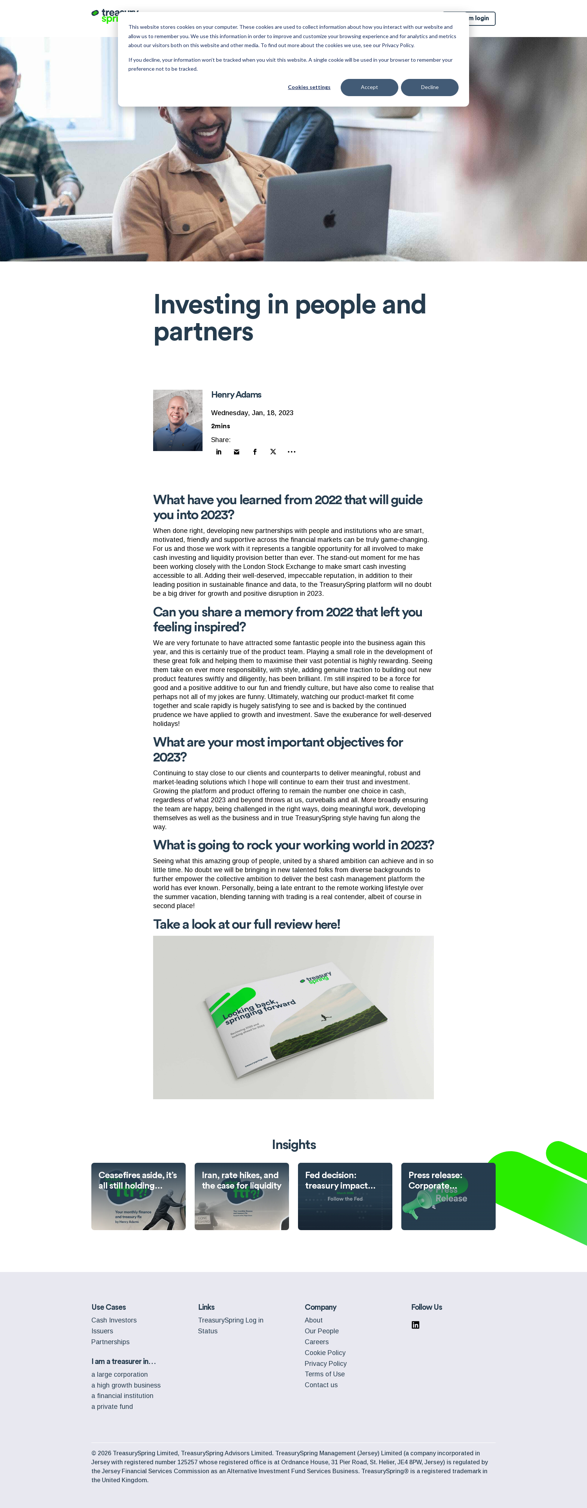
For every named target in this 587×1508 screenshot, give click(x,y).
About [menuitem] (314, 1317)
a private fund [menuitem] (112, 1403)
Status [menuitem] (208, 1328)
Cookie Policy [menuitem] (325, 1350)
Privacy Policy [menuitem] (326, 1360)
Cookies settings (309, 87)
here (327, 921)
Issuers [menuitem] (102, 1328)
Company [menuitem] (321, 1304)
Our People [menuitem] (322, 1328)
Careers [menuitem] (317, 1339)
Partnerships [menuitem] (110, 1339)
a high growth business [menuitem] (126, 1382)
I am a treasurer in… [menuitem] (123, 1359)
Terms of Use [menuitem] (325, 1371)
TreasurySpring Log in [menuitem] (231, 1317)
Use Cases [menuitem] (108, 1304)
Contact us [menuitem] (321, 1382)
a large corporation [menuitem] (119, 1371)
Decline (430, 87)
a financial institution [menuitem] (122, 1393)
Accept (369, 87)
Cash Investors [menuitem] (114, 1317)
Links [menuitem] (206, 1304)
